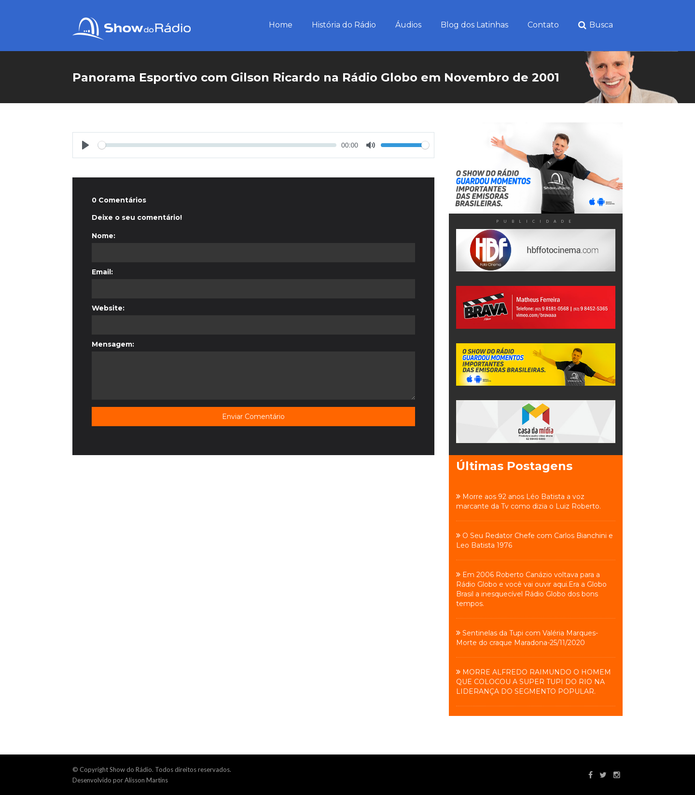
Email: (102, 272)
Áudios (408, 24)
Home (280, 24)
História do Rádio (344, 24)
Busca (595, 25)
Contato (543, 24)
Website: (108, 308)
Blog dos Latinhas (474, 24)
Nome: (103, 235)
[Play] (85, 145)
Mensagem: (113, 344)
